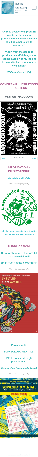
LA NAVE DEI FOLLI (19, 177)
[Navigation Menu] (34, 8)
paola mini (27, 455)
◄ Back (4, 158)
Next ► (34, 158)
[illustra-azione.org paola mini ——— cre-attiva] (15, 7)
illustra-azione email (14, 455)
